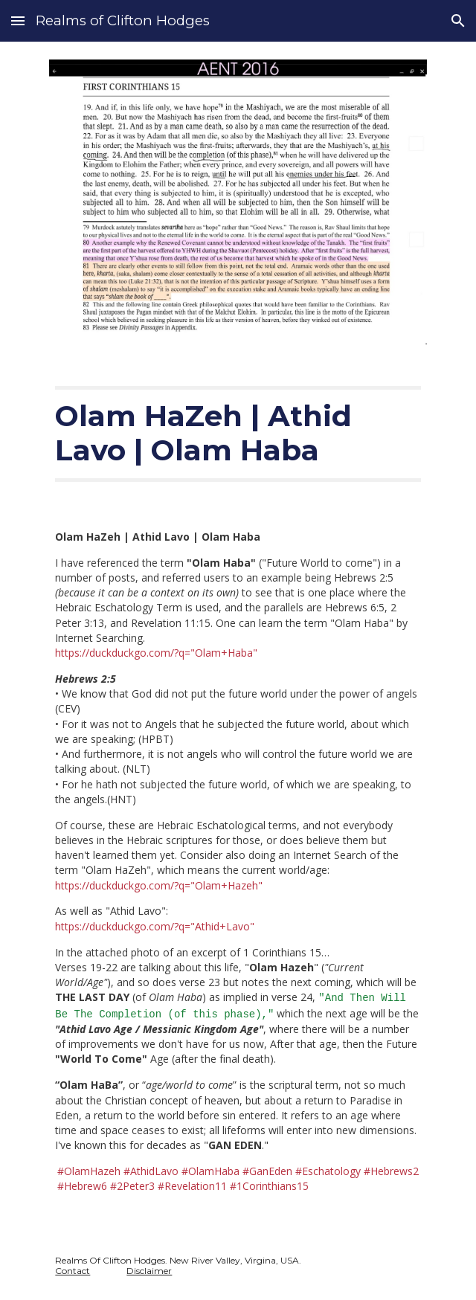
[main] (237, 434)
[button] (18, 20)
